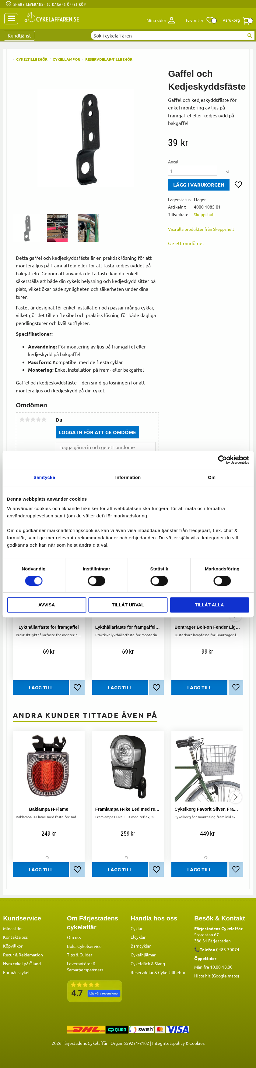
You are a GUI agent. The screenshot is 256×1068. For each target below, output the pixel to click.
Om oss (74, 937)
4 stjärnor (38, 419)
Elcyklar (138, 937)
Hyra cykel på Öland (22, 963)
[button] (200, 20)
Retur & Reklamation (23, 954)
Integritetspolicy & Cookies (178, 1043)
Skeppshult (204, 214)
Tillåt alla (209, 604)
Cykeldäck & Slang (148, 963)
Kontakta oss (15, 937)
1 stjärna (22, 419)
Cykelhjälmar (143, 954)
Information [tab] (128, 477)
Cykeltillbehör (171, 972)
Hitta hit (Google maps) (216, 975)
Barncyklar (141, 945)
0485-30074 (227, 949)
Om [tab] (212, 477)
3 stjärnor (33, 419)
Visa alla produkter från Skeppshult (201, 229)
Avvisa (46, 604)
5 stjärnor (44, 419)
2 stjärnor (27, 419)
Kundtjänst (19, 35)
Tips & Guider (79, 954)
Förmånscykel (16, 972)
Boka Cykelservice (84, 946)
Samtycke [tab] (44, 477)
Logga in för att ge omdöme (97, 432)
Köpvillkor (13, 945)
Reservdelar (142, 972)
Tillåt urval (128, 604)
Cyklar (136, 928)
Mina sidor (13, 928)
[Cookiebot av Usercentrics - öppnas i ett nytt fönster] (222, 459)
